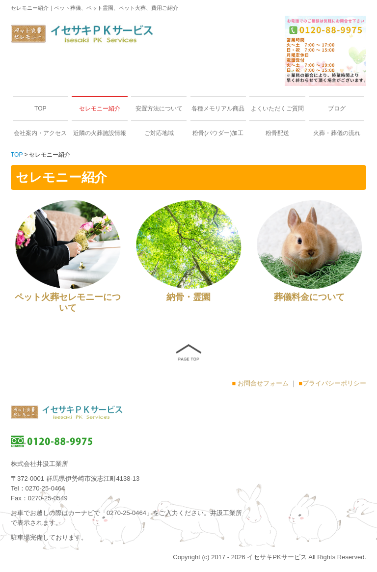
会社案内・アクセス (40, 133)
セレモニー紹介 (99, 108)
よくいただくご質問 (277, 108)
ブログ (337, 108)
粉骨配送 (277, 133)
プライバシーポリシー (334, 383)
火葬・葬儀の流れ (336, 133)
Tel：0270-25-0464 (38, 488)
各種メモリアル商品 (217, 108)
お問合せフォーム (263, 383)
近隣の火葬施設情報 (99, 133)
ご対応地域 (159, 133)
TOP (40, 108)
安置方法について (159, 108)
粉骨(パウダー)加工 (217, 133)
